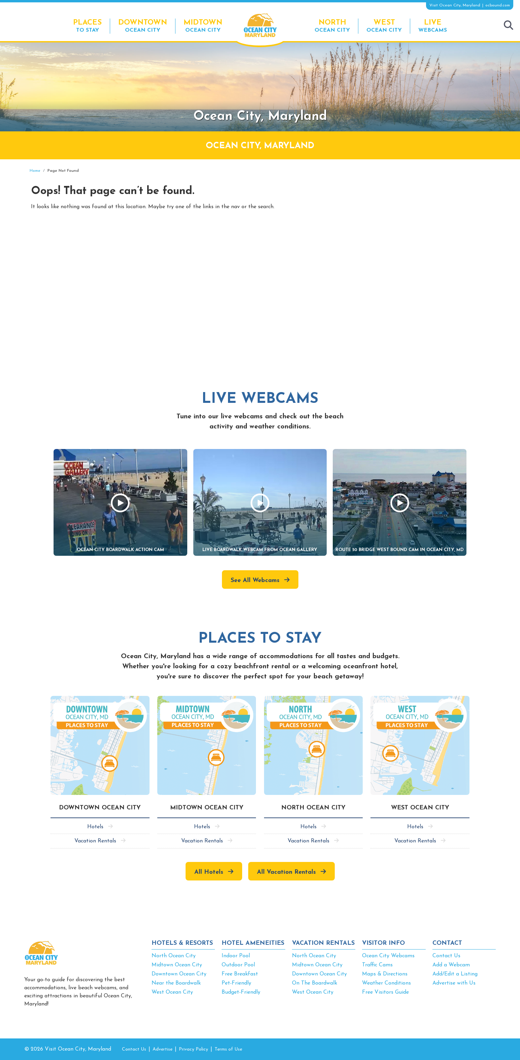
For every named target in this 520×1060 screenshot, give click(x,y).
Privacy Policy (193, 1049)
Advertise (162, 1049)
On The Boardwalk (314, 983)
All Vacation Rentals (286, 872)
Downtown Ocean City (179, 974)
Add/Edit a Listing (455, 974)
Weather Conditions (386, 983)
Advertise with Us (454, 983)
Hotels (95, 827)
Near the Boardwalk (176, 983)
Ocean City (142, 26)
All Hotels (208, 872)
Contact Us (446, 956)
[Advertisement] (435, 216)
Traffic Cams (377, 965)
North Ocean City (174, 956)
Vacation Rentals (95, 841)
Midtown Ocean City (177, 965)
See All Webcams (255, 580)
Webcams (432, 26)
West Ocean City (172, 992)
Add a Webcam (451, 965)
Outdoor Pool (238, 965)
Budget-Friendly (241, 992)
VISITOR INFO (383, 943)
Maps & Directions (385, 974)
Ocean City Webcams (388, 956)
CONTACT (447, 943)
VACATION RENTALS (323, 943)
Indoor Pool (236, 956)
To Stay (87, 26)
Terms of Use (228, 1049)
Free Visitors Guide (385, 992)
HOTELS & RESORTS (182, 943)
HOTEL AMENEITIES (253, 943)
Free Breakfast (240, 974)
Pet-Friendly (236, 983)
